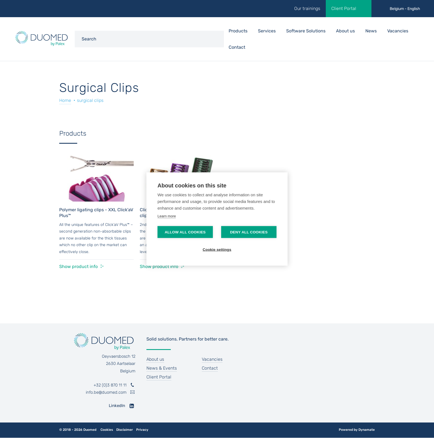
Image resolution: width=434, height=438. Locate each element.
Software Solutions (306, 31)
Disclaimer (124, 430)
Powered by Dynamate (357, 430)
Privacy (142, 430)
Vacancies (397, 31)
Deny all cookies (249, 232)
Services (267, 31)
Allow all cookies (185, 232)
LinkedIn (117, 405)
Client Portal (343, 8)
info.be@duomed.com (106, 392)
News (371, 31)
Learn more (166, 216)
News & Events (161, 368)
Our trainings (307, 8)
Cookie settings (217, 250)
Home (65, 100)
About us (345, 31)
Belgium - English (405, 8)
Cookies (106, 430)
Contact (237, 47)
